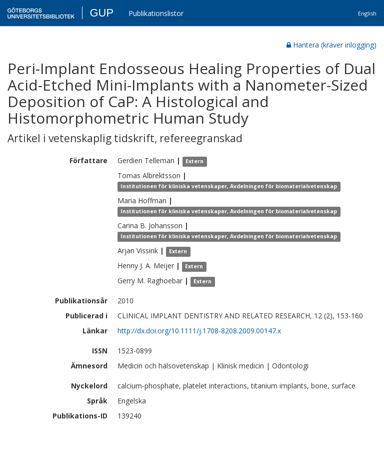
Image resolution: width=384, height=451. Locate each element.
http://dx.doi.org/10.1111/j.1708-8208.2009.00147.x (199, 330)
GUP (102, 13)
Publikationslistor (156, 13)
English (367, 13)
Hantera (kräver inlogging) (331, 45)
